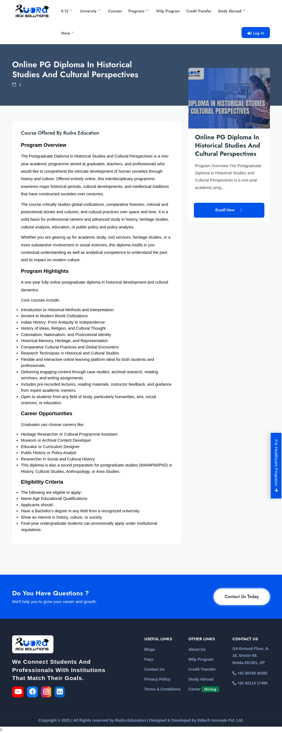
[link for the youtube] (19, 693)
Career (203, 689)
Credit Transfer (199, 11)
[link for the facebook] (34, 693)
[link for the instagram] (47, 693)
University (90, 11)
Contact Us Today (242, 596)
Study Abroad (231, 11)
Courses (115, 11)
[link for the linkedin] (61, 693)
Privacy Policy (157, 679)
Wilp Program (168, 11)
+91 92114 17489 (249, 683)
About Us (196, 649)
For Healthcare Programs (276, 465)
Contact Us (154, 669)
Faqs (148, 659)
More (67, 33)
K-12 (66, 11)
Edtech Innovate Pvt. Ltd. (220, 720)
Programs (138, 11)
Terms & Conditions (162, 689)
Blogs (149, 649)
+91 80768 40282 (249, 673)
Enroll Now (229, 184)
